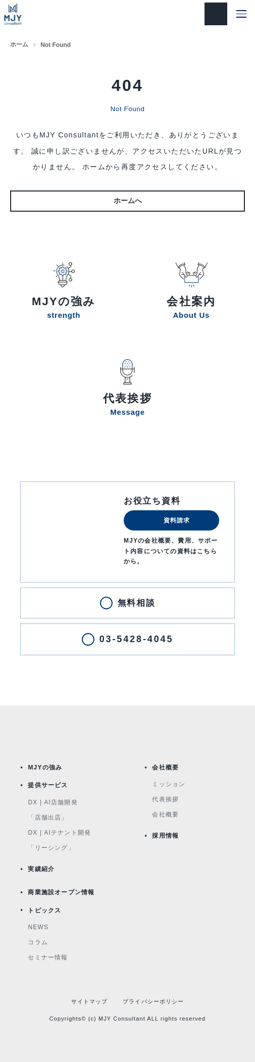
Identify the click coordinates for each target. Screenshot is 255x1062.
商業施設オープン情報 (61, 892)
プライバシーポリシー (153, 1001)
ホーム (19, 44)
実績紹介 (41, 869)
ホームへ (128, 201)
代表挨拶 (165, 799)
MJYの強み (45, 767)
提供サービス (48, 785)
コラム (38, 942)
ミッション (168, 784)
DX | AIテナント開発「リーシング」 (59, 840)
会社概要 (165, 767)
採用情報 (165, 835)
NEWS (38, 927)
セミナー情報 (48, 957)
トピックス (44, 910)
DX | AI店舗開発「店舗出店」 (52, 810)
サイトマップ (89, 1001)
